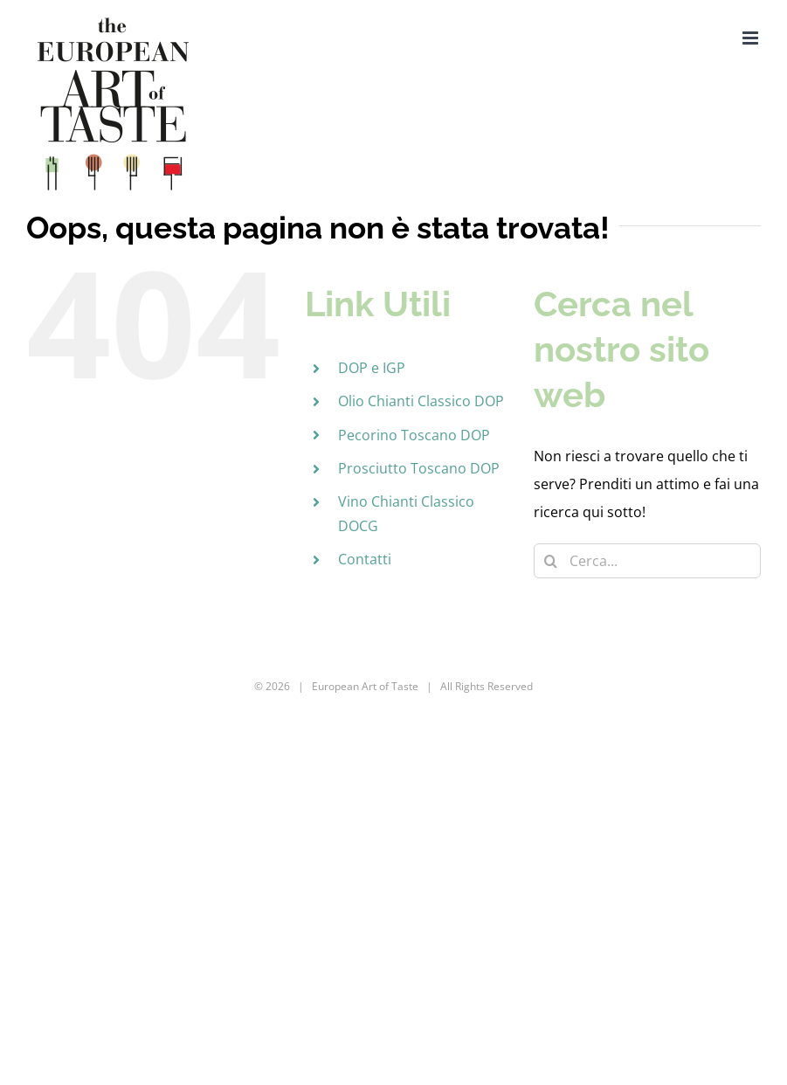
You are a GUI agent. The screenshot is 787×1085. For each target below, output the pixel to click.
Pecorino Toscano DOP (414, 435)
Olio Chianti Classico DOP (421, 401)
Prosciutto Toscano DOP (419, 468)
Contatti (364, 559)
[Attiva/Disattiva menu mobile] (751, 38)
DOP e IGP (371, 367)
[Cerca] (551, 560)
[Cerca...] (647, 560)
